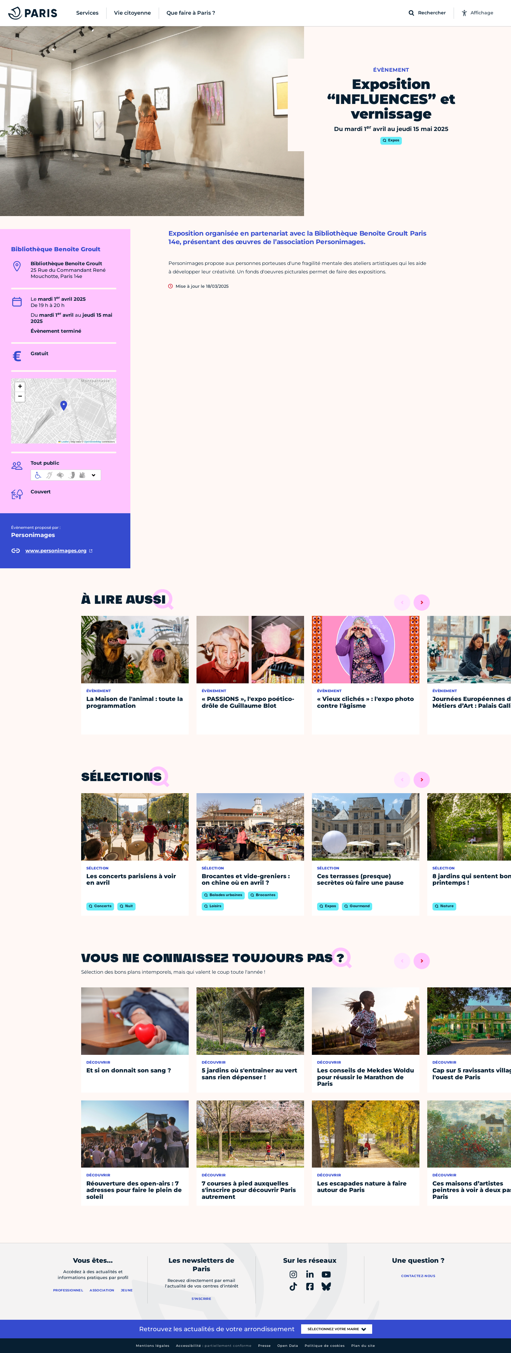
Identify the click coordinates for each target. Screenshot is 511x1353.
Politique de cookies (325, 1346)
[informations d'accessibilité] (66, 475)
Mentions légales (152, 1346)
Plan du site (363, 1346)
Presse (264, 1346)
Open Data (287, 1346)
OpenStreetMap (92, 441)
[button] (63, 405)
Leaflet (63, 441)
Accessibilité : (214, 1346)
